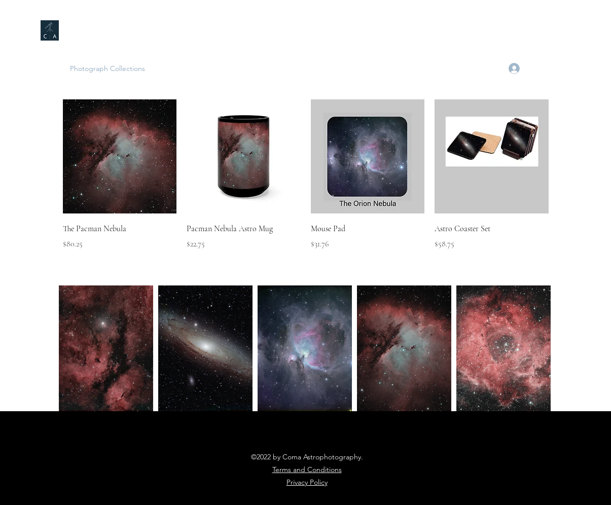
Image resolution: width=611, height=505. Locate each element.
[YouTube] (490, 68)
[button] (564, 68)
